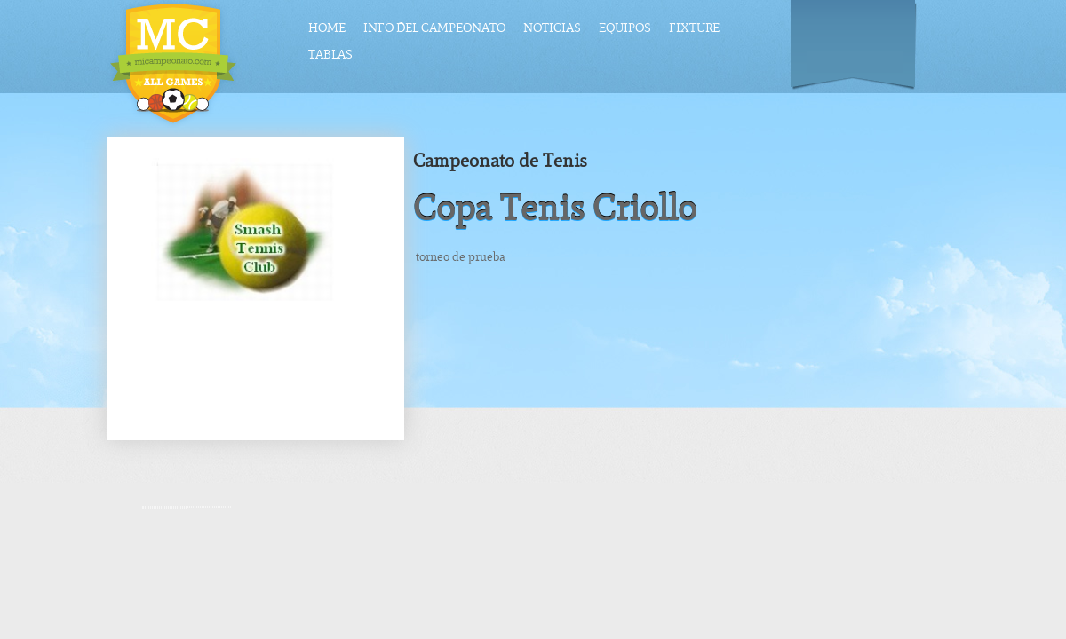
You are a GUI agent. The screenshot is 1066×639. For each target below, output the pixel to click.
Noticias (552, 28)
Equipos (625, 28)
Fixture (694, 28)
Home (327, 28)
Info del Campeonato (434, 28)
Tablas (330, 54)
